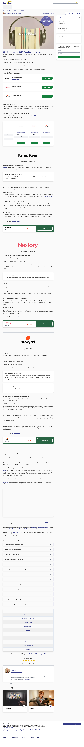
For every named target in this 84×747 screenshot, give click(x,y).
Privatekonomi (5, 730)
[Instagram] (69, 13)
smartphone (8, 407)
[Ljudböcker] (14, 10)
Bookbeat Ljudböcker (61, 23)
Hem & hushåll (19, 729)
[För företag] (6, 740)
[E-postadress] (69, 53)
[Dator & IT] (16, 7)
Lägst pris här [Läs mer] (21, 143)
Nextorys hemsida (16, 316)
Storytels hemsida (16, 433)
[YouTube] (72, 13)
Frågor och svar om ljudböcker (62, 30)
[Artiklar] (25, 737)
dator (19, 407)
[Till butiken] (28, 228)
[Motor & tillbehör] (57, 7)
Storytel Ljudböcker (61, 26)
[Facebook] (67, 13)
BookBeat (43, 115)
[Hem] (3, 10)
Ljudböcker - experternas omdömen (63, 28)
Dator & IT (14, 729)
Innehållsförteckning (61, 17)
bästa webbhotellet (23, 528)
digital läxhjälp (48, 196)
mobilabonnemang (37, 653)
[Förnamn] (69, 50)
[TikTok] (77, 13)
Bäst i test (6, 725)
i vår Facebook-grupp (17, 532)
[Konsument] (6, 734)
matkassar (33, 527)
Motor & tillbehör (38, 729)
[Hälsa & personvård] (37, 7)
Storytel (33, 115)
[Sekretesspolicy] (35, 734)
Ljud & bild (32, 729)
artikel (8, 478)
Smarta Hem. (21, 730)
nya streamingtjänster (43, 527)
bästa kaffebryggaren (18, 523)
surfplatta (13, 407)
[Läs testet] (27, 79)
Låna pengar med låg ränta (13, 730)
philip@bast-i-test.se (27, 679)
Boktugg (4, 470)
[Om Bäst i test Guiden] (25, 734)
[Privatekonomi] (67, 7)
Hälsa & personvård (26, 729)
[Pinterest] (79, 13)
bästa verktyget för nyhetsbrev (12, 528)
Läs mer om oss (60, 40)
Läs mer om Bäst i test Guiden (8, 727)
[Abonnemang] (7, 7)
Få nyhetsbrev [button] (69, 56)
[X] (75, 13)
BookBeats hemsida (16, 221)
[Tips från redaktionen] (35, 737)
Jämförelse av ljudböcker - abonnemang (64, 21)
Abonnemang (8, 729)
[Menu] (79, 2)
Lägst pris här (47, 78)
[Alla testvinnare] (16, 737)
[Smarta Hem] (76, 7)
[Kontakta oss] (16, 734)
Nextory (37, 115)
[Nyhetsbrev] (6, 737)
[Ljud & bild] (47, 7)
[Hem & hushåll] (26, 7)
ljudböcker (30, 653)
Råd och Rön (5, 482)
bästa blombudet (37, 528)
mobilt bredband (47, 653)
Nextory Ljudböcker (61, 25)
